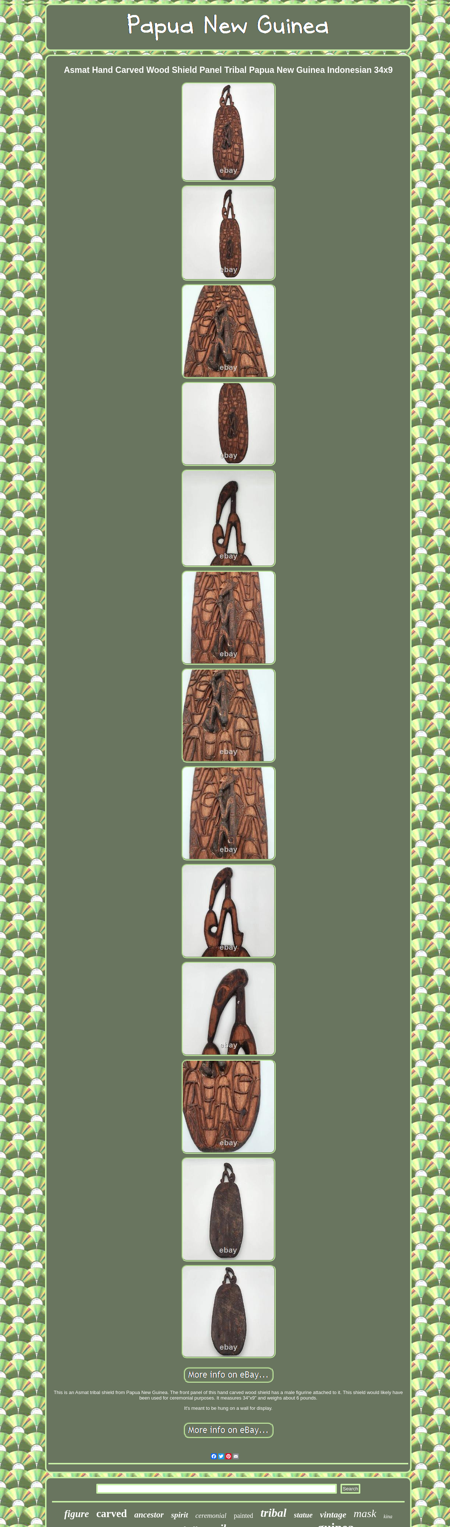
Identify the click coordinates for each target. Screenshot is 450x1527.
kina (388, 1516)
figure (76, 1513)
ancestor (149, 1514)
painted (243, 1515)
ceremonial (211, 1515)
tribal (273, 1512)
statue (303, 1515)
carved (111, 1513)
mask (365, 1513)
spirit (179, 1514)
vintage (333, 1514)
